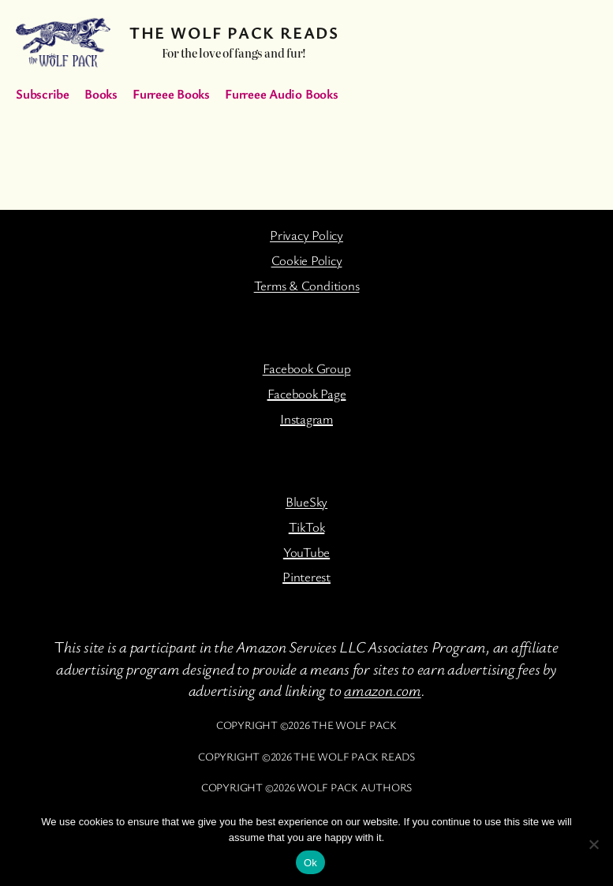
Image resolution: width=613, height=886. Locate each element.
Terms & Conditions (307, 285)
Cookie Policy (306, 260)
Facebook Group (307, 368)
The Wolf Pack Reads (233, 32)
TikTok (307, 527)
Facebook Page (306, 393)
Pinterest (306, 576)
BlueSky (306, 501)
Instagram (306, 418)
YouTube (306, 552)
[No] (593, 844)
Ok (310, 863)
